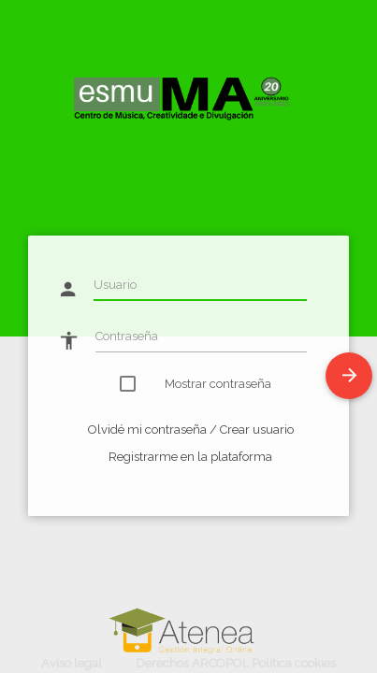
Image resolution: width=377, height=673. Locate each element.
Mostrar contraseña (207, 384)
